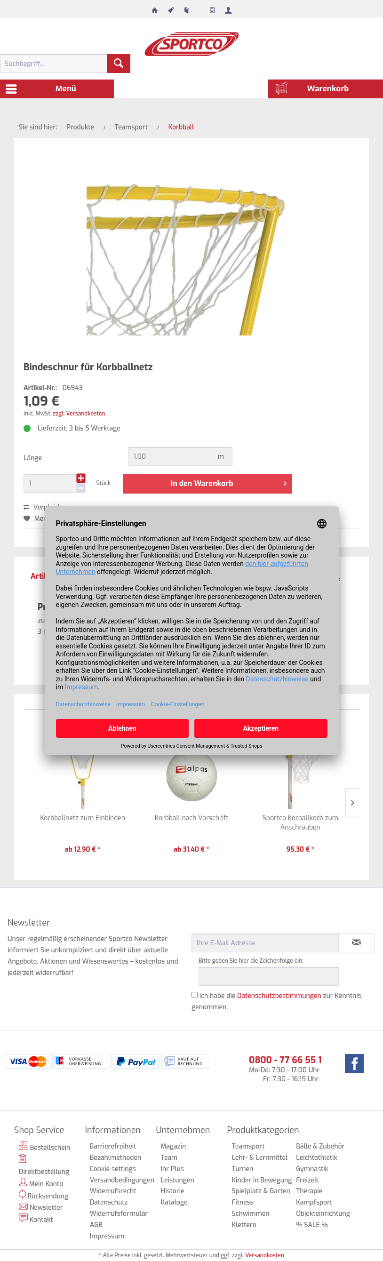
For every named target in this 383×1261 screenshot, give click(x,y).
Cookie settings (113, 1169)
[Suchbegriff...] (65, 63)
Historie (172, 1191)
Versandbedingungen (118, 1180)
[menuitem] (155, 8)
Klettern (243, 1225)
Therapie (309, 1191)
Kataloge (174, 1202)
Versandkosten (264, 1255)
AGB (96, 1225)
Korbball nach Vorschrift (192, 818)
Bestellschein (44, 1146)
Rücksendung (43, 1195)
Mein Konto (41, 1183)
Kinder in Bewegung (261, 1180)
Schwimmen (250, 1213)
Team (169, 1157)
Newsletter (41, 1207)
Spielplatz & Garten (260, 1191)
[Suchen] (118, 63)
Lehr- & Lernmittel (259, 1157)
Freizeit (307, 1180)
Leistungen (177, 1180)
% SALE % (312, 1225)
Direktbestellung (44, 1165)
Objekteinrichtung (323, 1213)
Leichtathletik (316, 1157)
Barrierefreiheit (113, 1146)
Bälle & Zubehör (320, 1146)
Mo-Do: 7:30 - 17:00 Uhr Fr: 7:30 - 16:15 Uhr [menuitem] (285, 1069)
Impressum (107, 1236)
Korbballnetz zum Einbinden (82, 818)
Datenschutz (109, 1202)
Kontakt (36, 1218)
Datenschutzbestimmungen (279, 995)
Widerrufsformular (118, 1213)
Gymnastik (312, 1169)
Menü (41, 87)
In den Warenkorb (229, 482)
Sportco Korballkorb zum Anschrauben (300, 823)
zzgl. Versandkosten (79, 413)
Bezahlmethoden (115, 1157)
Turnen (242, 1169)
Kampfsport (314, 1202)
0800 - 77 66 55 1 (285, 1060)
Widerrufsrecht (113, 1191)
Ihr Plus (172, 1169)
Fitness (242, 1202)
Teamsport (247, 1146)
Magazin (173, 1146)
